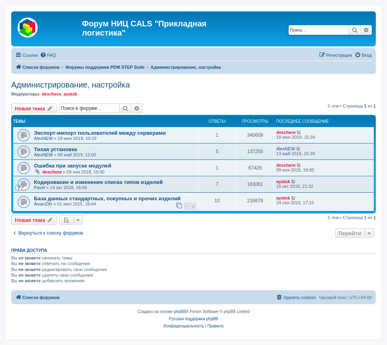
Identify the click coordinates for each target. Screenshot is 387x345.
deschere (51, 94)
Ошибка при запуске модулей (72, 166)
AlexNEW (43, 138)
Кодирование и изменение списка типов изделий (98, 182)
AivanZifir (43, 203)
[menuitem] (48, 55)
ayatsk (70, 94)
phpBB (180, 311)
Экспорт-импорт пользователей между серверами (100, 133)
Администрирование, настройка (70, 84)
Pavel (39, 187)
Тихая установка (55, 149)
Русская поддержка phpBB (193, 319)
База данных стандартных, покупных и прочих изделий (107, 198)
